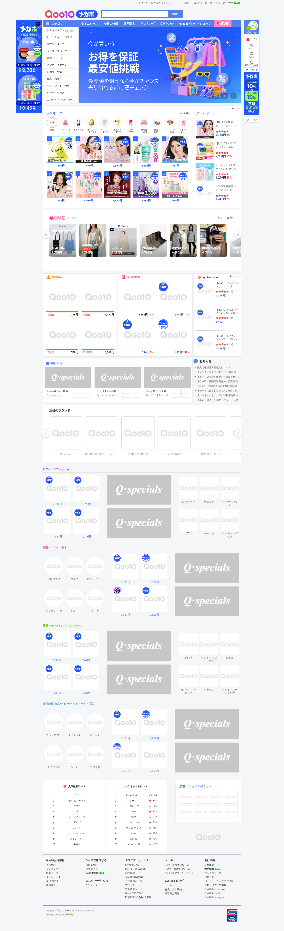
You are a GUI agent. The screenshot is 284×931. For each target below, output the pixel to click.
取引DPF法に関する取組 (138, 897)
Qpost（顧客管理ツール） (179, 869)
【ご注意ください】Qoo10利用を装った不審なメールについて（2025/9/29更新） (219, 395)
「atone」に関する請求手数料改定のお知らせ (219, 386)
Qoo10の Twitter (213, 893)
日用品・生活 (54, 71)
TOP (247, 119)
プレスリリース (212, 873)
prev (46, 234)
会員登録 (51, 865)
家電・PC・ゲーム (57, 58)
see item (192, 480)
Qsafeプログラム (134, 893)
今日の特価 (133, 277)
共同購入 (57, 277)
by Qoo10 (73, 218)
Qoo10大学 (227, 3)
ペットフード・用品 (58, 85)
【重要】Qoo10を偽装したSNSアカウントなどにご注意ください (219, 376)
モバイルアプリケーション (179, 873)
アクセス (130, 885)
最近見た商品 (172, 893)
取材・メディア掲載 (215, 885)
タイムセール (205, 113)
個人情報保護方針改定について (214, 367)
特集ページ (56, 363)
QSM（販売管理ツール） (178, 865)
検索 (175, 14)
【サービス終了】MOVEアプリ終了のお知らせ (219, 390)
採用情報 (209, 869)
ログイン (143, 3)
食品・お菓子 (54, 78)
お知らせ (205, 361)
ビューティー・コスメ (59, 37)
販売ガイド (92, 869)
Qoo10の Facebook (214, 889)
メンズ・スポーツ (57, 51)
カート (173, 3)
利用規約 (130, 873)
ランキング (54, 113)
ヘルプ (196, 3)
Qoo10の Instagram (214, 897)
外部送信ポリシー (135, 881)
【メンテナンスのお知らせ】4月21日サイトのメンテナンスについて (219, 372)
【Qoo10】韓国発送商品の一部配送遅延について (219, 381)
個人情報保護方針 (135, 877)
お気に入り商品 (173, 889)
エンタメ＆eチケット (198, 786)
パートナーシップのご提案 (219, 881)
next (238, 234)
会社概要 (209, 865)
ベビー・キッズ (55, 92)
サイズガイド (251, 70)
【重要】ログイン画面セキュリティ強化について (219, 400)
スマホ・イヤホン (57, 64)
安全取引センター (135, 889)
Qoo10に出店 (210, 3)
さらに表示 (185, 113)
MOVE (57, 218)
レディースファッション (60, 30)
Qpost (186, 3)
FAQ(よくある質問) (135, 869)
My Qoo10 (157, 3)
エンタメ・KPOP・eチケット (62, 99)
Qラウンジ (91, 885)
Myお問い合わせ (134, 865)
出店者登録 (92, 865)
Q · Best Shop (211, 277)
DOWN (255, 119)
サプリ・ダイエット (58, 44)
